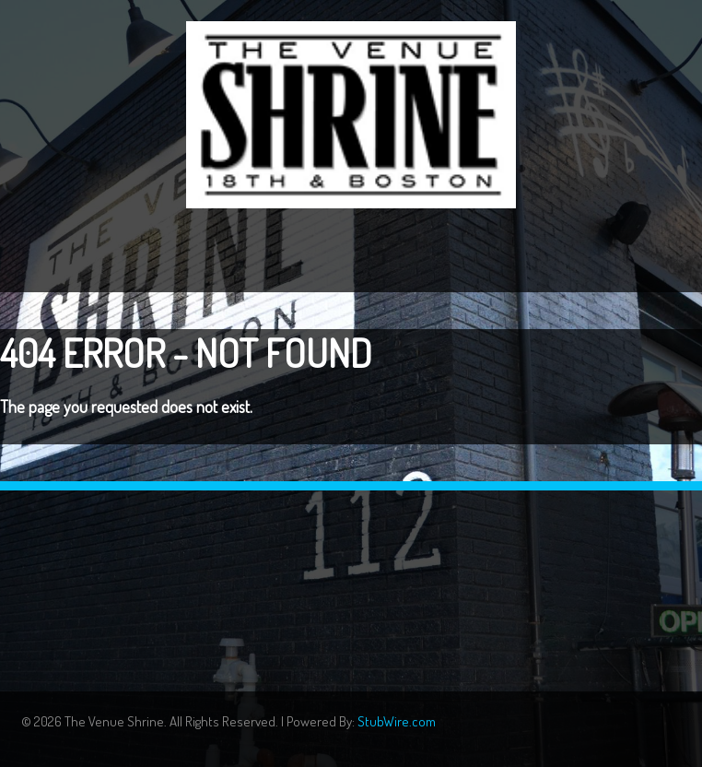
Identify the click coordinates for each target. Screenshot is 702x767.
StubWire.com (396, 721)
